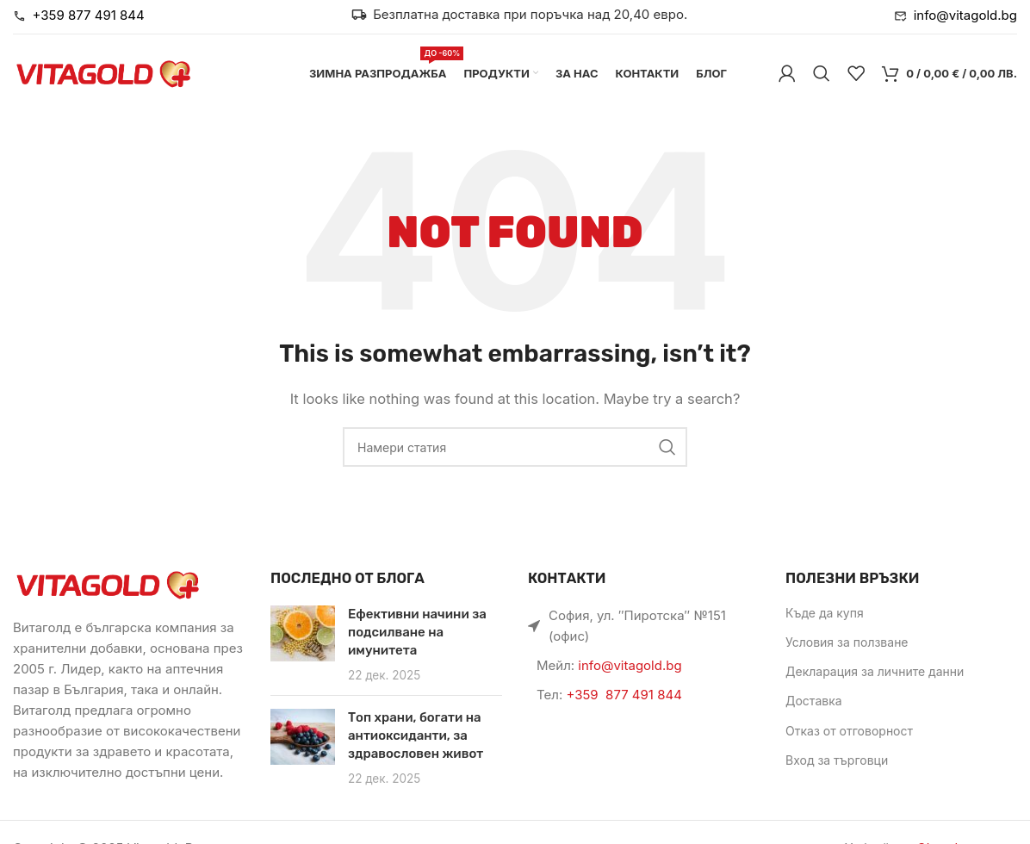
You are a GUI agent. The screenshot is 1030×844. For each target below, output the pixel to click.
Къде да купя (824, 612)
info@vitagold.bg (629, 665)
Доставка (813, 701)
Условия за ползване (847, 642)
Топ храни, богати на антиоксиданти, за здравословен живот (415, 735)
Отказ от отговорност (849, 730)
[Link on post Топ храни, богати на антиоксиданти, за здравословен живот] (302, 737)
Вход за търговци (836, 760)
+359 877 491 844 (623, 694)
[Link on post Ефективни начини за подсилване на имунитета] (302, 633)
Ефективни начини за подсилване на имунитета (417, 632)
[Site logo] (103, 72)
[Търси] (821, 73)
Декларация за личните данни (874, 671)
